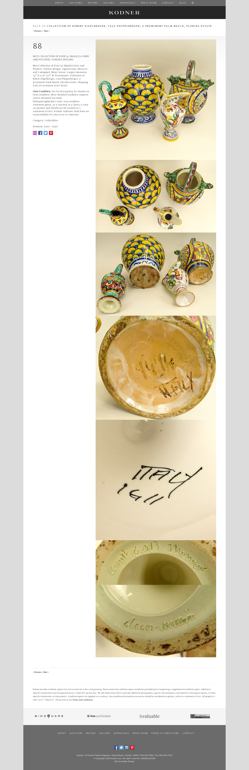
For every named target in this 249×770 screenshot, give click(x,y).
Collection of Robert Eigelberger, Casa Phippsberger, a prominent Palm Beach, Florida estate (129, 26)
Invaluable (150, 716)
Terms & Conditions (165, 733)
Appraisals (121, 733)
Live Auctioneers (99, 716)
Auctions (76, 733)
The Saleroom (200, 716)
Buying (91, 733)
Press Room (140, 733)
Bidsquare (48, 716)
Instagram (127, 747)
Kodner (124, 12)
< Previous (37, 31)
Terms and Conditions (82, 700)
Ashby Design (128, 761)
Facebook (40, 133)
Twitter (46, 133)
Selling (104, 733)
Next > (46, 31)
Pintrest (51, 133)
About (62, 733)
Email (35, 133)
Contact (188, 733)
